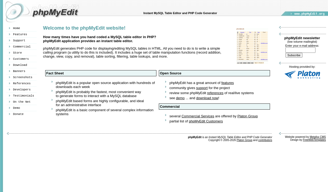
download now (207, 98)
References (22, 83)
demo (180, 98)
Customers (21, 59)
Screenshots (22, 77)
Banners (19, 71)
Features (20, 34)
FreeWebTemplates (314, 139)
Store (17, 52)
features (227, 83)
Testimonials (23, 95)
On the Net (22, 101)
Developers (22, 89)
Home (16, 28)
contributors (265, 140)
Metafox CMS (318, 136)
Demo (16, 108)
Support (19, 40)
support (201, 88)
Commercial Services (197, 116)
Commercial (22, 46)
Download (20, 65)
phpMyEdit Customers (206, 121)
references (215, 93)
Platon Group (247, 116)
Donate (18, 114)
